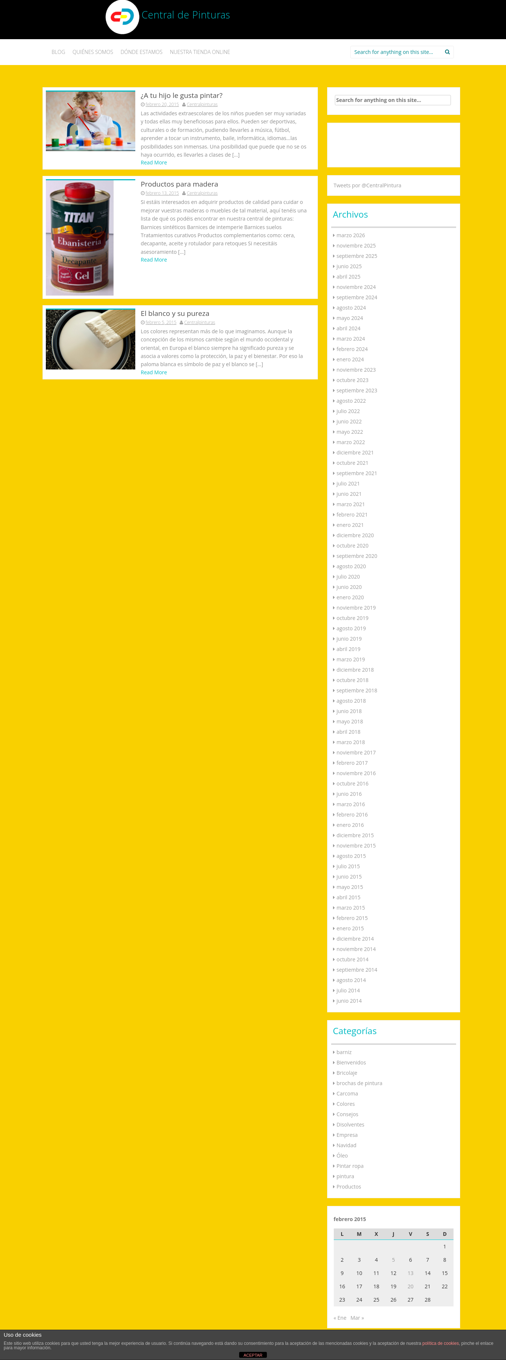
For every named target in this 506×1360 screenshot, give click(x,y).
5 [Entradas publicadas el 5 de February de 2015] (393, 1259)
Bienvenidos (351, 1062)
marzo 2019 (351, 659)
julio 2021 (348, 483)
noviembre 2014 (356, 948)
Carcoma (347, 1093)
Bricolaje (347, 1072)
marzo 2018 (351, 742)
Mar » (357, 1317)
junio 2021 (349, 493)
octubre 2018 (353, 680)
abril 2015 (349, 897)
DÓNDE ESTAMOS (141, 51)
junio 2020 (349, 586)
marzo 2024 (351, 338)
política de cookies (440, 1343)
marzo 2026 (351, 235)
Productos (349, 1186)
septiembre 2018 (357, 690)
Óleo (342, 1155)
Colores (346, 1103)
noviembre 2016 (356, 773)
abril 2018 (349, 731)
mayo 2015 (350, 886)
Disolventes (350, 1124)
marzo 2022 (351, 442)
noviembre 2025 (356, 245)
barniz (344, 1052)
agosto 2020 (351, 566)
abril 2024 (349, 328)
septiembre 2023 (357, 390)
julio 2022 (348, 411)
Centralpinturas (202, 104)
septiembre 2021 (357, 473)
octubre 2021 (353, 462)
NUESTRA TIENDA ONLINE (200, 51)
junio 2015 (349, 876)
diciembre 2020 (355, 535)
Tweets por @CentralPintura (367, 185)
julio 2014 (348, 990)
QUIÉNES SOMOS (92, 51)
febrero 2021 (352, 514)
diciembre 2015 (355, 835)
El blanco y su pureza (175, 291)
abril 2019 (349, 648)
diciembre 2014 (355, 938)
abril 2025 (349, 276)
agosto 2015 (351, 855)
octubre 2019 (353, 617)
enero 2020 (350, 597)
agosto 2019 (351, 628)
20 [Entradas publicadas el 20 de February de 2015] (411, 1286)
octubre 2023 (353, 380)
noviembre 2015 (356, 845)
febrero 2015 (352, 917)
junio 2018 (349, 711)
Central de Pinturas (186, 16)
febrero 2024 (352, 348)
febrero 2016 (352, 814)
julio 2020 (348, 576)
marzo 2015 (351, 907)
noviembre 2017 (356, 752)
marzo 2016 (351, 804)
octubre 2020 (353, 545)
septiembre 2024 (357, 297)
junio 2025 (349, 266)
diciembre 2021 (355, 452)
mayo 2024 (350, 317)
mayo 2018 (350, 721)
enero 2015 (350, 928)
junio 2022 (349, 421)
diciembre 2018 (355, 669)
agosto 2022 (351, 400)
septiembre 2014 (357, 969)
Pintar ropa (350, 1165)
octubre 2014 (353, 959)
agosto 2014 (351, 980)
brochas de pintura (360, 1083)
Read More (154, 162)
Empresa (347, 1134)
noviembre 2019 (356, 607)
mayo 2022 (350, 431)
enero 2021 (350, 524)
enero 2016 (350, 824)
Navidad (347, 1145)
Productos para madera (179, 185)
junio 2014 (349, 1000)
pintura (345, 1176)
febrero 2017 (352, 762)
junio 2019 (349, 638)
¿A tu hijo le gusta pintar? (182, 95)
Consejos (348, 1114)
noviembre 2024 (356, 286)
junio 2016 (349, 793)
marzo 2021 (351, 504)
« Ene (340, 1317)
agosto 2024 (351, 307)
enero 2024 (350, 359)
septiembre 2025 (357, 255)
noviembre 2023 (356, 369)
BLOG (58, 51)
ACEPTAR (253, 1355)
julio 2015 (348, 866)
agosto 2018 (351, 700)
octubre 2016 (353, 783)
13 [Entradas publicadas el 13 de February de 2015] (411, 1273)
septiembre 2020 (357, 555)
